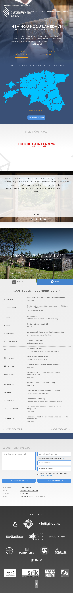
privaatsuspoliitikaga (46, 475)
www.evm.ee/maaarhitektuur (32, 496)
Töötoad (41, 11)
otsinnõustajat (21, 53)
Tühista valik (40, 111)
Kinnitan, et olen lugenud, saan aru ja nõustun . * (52, 474)
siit (64, 458)
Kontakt (66, 11)
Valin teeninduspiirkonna (19, 480)
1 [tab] (32, 219)
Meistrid (34, 11)
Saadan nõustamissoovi (54, 480)
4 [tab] (45, 219)
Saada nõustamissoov (36, 117)
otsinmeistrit (51, 53)
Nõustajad (25, 11)
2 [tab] (36, 219)
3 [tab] (40, 219)
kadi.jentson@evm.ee (29, 490)
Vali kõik (32, 111)
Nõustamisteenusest (53, 11)
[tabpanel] (36, 196)
